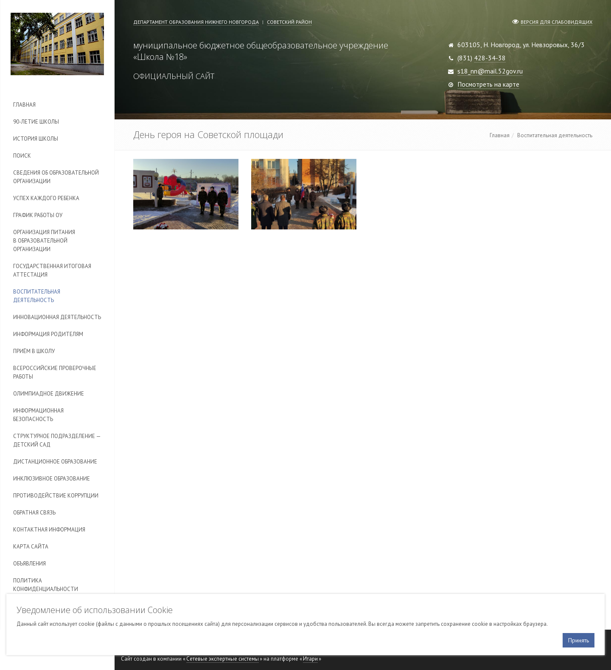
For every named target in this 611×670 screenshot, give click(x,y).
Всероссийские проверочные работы (54, 372)
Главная (24, 104)
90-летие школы (36, 121)
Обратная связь (34, 512)
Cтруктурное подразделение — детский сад (57, 440)
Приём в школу (34, 351)
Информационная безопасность (38, 415)
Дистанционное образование (55, 461)
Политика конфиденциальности (45, 585)
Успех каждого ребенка (46, 198)
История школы (35, 138)
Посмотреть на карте (488, 84)
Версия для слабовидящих (556, 22)
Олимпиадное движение (48, 393)
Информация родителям (48, 334)
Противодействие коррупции (55, 495)
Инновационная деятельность (57, 317)
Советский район (289, 22)
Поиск (22, 155)
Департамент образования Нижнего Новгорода (196, 22)
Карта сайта (30, 546)
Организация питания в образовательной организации (44, 241)
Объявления (29, 563)
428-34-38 (490, 58)
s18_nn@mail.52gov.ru (490, 71)
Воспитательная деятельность (36, 296)
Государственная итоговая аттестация (52, 270)
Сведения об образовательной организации (56, 177)
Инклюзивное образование (51, 478)
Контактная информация (49, 529)
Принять (578, 640)
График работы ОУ (37, 215)
